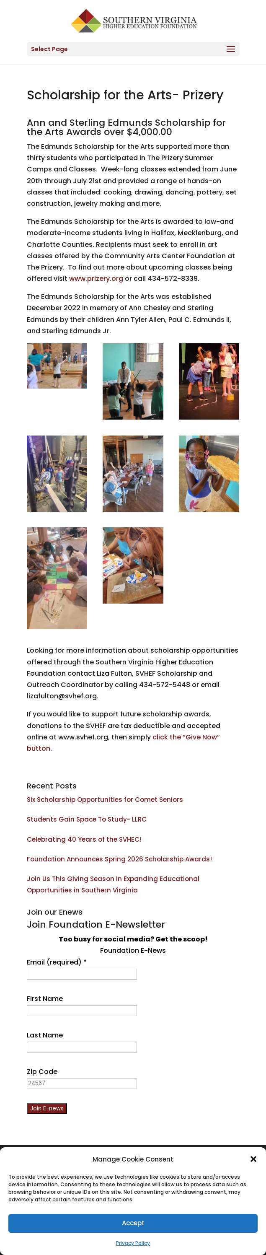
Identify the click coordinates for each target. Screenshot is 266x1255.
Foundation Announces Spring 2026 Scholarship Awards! (119, 859)
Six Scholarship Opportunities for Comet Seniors (105, 799)
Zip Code (42, 1071)
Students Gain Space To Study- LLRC (87, 819)
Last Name (45, 1035)
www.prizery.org (96, 278)
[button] (253, 1159)
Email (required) (57, 962)
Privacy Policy (133, 1243)
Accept (133, 1223)
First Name (45, 998)
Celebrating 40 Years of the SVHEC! (84, 839)
